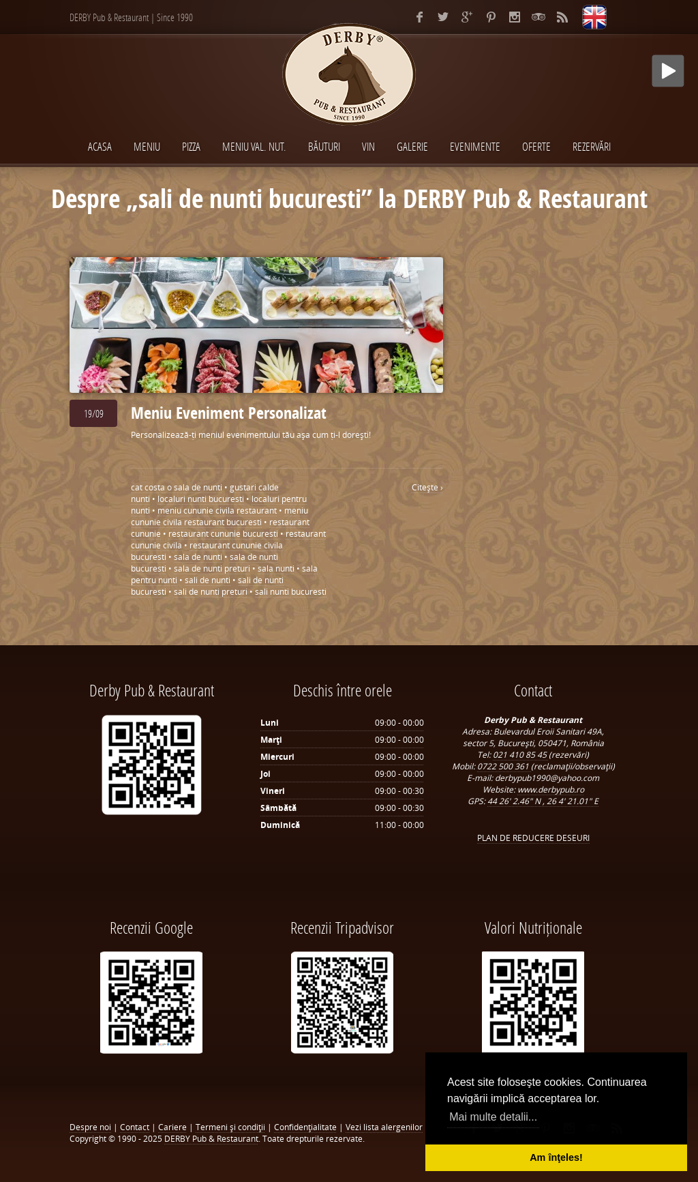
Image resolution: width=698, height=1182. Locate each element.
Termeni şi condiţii (230, 1127)
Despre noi (90, 1127)
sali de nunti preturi (210, 591)
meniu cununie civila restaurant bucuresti (219, 516)
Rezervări (592, 146)
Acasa (100, 146)
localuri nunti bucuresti (200, 499)
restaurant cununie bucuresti (223, 534)
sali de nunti (207, 580)
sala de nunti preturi (212, 568)
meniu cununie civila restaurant (217, 510)
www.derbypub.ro (550, 789)
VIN (368, 146)
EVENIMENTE (475, 146)
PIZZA (191, 146)
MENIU (147, 146)
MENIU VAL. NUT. (254, 146)
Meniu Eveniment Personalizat (229, 413)
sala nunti (276, 568)
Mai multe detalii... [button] (493, 1117)
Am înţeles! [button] (556, 1157)
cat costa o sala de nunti (176, 487)
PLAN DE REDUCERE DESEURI (533, 838)
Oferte (536, 146)
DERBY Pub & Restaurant (211, 1138)
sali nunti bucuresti (291, 591)
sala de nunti (198, 557)
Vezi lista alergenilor (384, 1127)
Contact (134, 1127)
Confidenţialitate (305, 1127)
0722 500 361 (504, 766)
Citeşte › (427, 487)
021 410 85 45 (521, 754)
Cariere (172, 1127)
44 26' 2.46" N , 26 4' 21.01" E (542, 801)
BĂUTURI (324, 146)
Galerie (412, 146)
